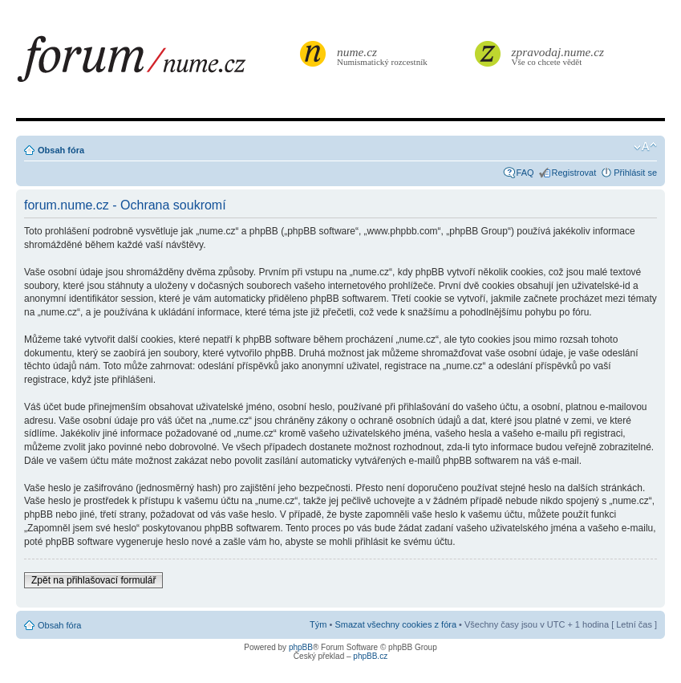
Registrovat (574, 172)
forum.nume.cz (156, 63)
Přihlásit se (635, 172)
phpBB (301, 647)
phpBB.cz (370, 656)
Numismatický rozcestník (384, 56)
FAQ (525, 172)
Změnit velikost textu (645, 147)
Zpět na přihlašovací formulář (93, 580)
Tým (318, 624)
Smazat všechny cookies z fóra (395, 624)
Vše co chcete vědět (558, 56)
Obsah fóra (61, 150)
